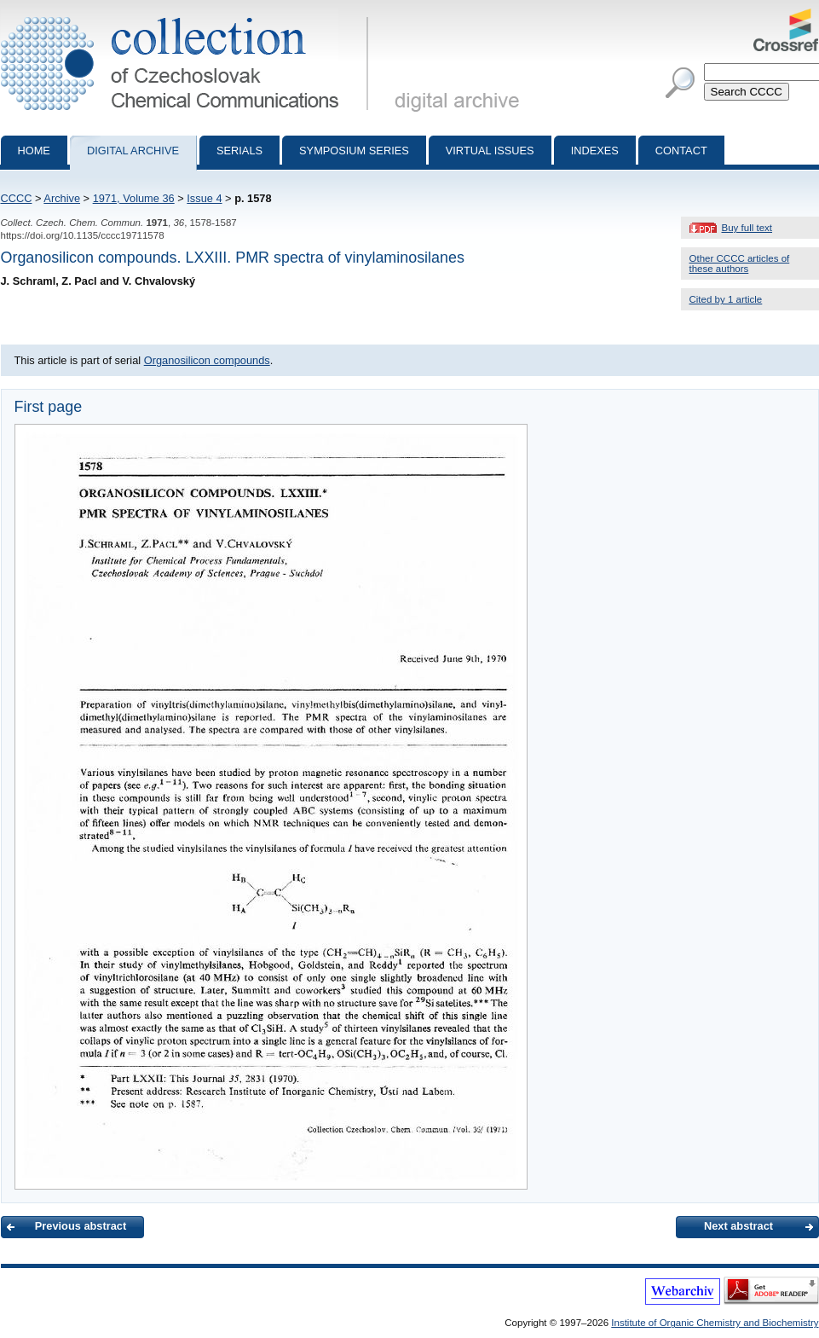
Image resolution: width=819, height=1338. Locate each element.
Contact (681, 150)
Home (34, 150)
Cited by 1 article (726, 299)
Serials (239, 150)
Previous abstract (80, 1225)
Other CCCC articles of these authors (739, 263)
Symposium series (354, 150)
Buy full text (747, 228)
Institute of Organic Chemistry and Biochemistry (714, 1323)
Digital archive (133, 150)
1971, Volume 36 (134, 198)
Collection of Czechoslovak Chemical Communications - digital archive (188, 15)
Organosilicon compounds (207, 360)
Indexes (595, 150)
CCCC (16, 198)
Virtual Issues (490, 150)
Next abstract (738, 1225)
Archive (61, 198)
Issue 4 (204, 198)
